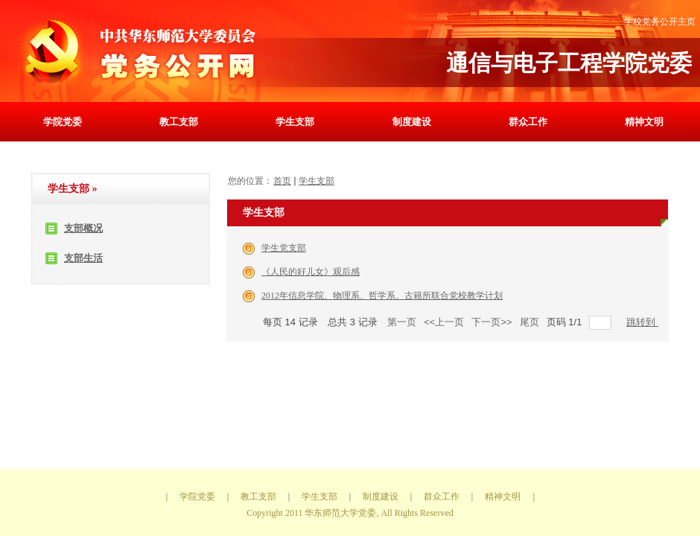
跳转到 (642, 322)
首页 (282, 181)
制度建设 (411, 121)
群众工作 (528, 121)
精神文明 (644, 121)
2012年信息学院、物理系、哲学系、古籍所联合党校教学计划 (382, 295)
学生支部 (295, 121)
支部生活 (83, 258)
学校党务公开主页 (660, 21)
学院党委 (62, 121)
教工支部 (178, 121)
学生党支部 (283, 248)
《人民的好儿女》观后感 (310, 272)
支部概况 (83, 228)
